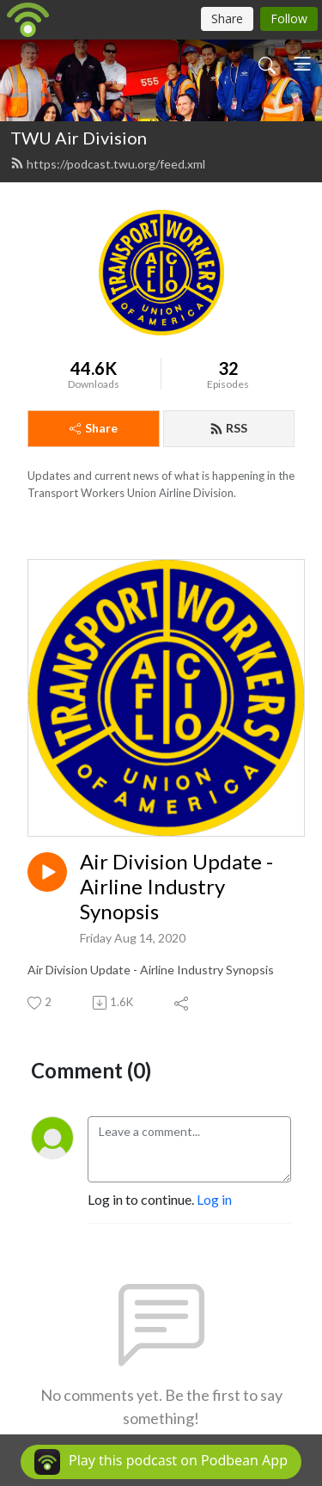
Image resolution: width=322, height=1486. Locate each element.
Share (94, 428)
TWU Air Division (78, 137)
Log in (214, 1199)
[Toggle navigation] (302, 63)
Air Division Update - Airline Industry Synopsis (176, 887)
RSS (228, 428)
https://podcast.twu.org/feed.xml (107, 164)
